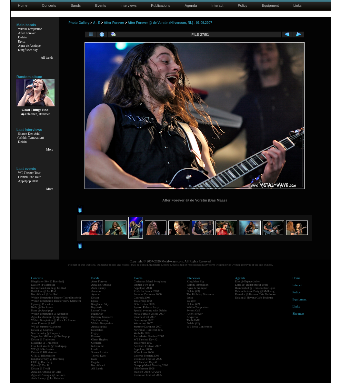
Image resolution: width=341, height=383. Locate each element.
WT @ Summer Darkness (46, 326)
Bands (76, 5)
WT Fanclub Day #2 (146, 339)
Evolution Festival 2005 (148, 375)
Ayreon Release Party (146, 307)
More (49, 149)
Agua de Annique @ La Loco (48, 375)
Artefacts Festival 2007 (147, 346)
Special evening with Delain (150, 310)
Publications (160, 5)
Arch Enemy (98, 288)
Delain (22, 37)
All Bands (97, 368)
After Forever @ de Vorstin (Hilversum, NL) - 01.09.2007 (170, 23)
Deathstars (97, 329)
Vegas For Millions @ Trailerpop (50, 336)
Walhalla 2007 (142, 333)
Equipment (270, 5)
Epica (21, 41)
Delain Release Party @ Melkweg (255, 291)
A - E (96, 23)
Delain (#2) (193, 304)
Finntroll (96, 336)
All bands (47, 57)
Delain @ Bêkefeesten (44, 352)
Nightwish (97, 313)
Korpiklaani (98, 365)
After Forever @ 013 (43, 323)
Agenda (191, 5)
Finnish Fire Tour (29, 177)
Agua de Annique (29, 45)
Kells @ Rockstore (42, 307)
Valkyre (191, 300)
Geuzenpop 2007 (144, 320)
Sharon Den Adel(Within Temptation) (30, 135)
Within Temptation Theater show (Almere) (56, 300)
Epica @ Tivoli (40, 365)
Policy (242, 5)
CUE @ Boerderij (41, 362)
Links (297, 5)
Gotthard (96, 342)
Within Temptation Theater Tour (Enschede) (57, 297)
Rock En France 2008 (146, 291)
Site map (298, 313)
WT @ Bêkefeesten (42, 349)
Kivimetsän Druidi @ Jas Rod (48, 288)
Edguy (95, 333)
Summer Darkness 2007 (148, 326)
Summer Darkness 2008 (148, 294)
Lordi (94, 349)
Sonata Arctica (99, 352)
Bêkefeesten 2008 (144, 304)
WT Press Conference (199, 326)
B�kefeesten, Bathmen (35, 114)
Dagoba (95, 362)
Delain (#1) (193, 323)
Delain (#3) (193, 291)
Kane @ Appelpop (42, 310)
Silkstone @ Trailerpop (44, 342)
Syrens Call (193, 310)
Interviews (129, 5)
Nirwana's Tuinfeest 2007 (149, 329)
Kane (94, 358)
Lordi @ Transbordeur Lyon (251, 284)
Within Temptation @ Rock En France (53, 320)
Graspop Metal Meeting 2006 (151, 365)
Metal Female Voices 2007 (149, 313)
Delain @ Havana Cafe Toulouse (254, 297)
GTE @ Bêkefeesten (43, 355)
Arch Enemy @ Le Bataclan (47, 378)
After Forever (27, 33)
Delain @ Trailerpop (43, 339)
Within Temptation (30, 29)
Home (22, 5)
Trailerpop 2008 (143, 300)
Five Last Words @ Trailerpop (48, 346)
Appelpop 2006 (143, 349)
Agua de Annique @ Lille (46, 371)
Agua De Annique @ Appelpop (49, 317)
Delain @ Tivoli (40, 368)
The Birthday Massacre (200, 294)
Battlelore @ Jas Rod (43, 291)
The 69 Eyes (98, 355)
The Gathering (99, 320)
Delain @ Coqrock (42, 329)
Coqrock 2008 (142, 297)
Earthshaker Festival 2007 (149, 336)
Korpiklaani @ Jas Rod (44, 294)
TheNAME (193, 320)
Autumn (96, 291)
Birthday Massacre (102, 317)
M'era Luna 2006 (144, 352)
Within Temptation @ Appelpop (49, 313)
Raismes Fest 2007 (145, 317)
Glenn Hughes (99, 339)
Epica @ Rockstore (42, 304)
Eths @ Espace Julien (247, 281)
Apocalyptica (99, 326)
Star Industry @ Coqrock (46, 333)
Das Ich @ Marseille (43, 284)
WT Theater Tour (29, 172)
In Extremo (98, 346)
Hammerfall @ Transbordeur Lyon (255, 288)
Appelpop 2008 (28, 181)
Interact (218, 5)
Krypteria (96, 307)
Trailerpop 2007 (143, 342)
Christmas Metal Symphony (150, 281)
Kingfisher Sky (28, 50)
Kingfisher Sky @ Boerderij (47, 281)
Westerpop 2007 (143, 323)
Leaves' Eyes (98, 310)
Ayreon (95, 294)
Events (100, 5)
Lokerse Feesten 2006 (146, 355)
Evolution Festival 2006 (148, 358)
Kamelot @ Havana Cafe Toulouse (255, 294)
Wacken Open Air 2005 (147, 371)
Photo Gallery (78, 23)
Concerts (49, 5)
